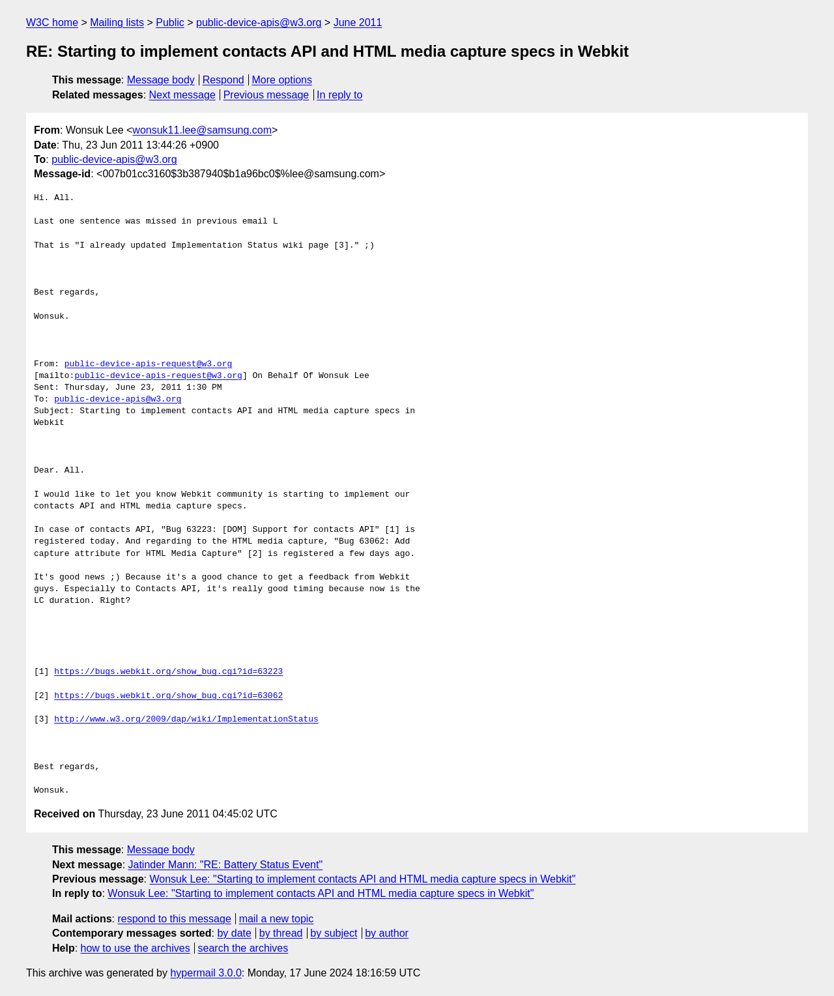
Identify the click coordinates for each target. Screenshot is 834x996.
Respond (223, 79)
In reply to (339, 94)
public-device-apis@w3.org (258, 22)
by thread (281, 933)
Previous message (266, 94)
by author (387, 933)
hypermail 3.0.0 (205, 972)
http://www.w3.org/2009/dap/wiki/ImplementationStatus (186, 719)
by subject (333, 933)
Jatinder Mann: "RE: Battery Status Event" (225, 864)
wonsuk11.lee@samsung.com (202, 130)
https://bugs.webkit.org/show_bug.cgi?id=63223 (168, 672)
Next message (182, 94)
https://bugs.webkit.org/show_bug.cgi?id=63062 (168, 696)
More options (282, 79)
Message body (161, 79)
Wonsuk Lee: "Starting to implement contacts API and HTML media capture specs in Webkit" (362, 879)
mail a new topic (276, 918)
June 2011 (358, 22)
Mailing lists (117, 22)
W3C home (52, 22)
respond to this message (174, 918)
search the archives (243, 948)
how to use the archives (135, 948)
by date (234, 933)
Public (170, 22)
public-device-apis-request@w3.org (148, 364)
